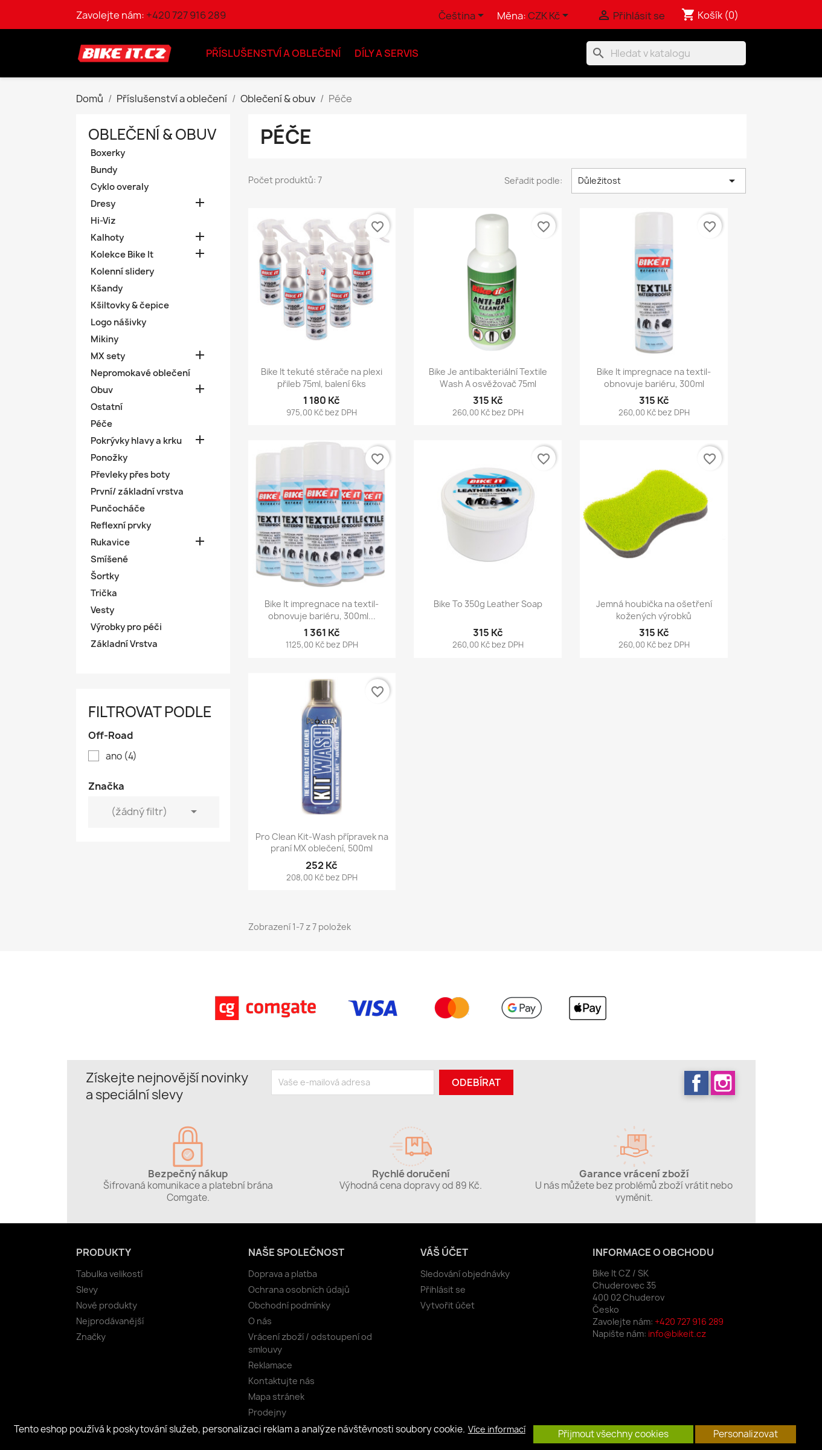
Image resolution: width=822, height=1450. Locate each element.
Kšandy (107, 288)
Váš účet (444, 1252)
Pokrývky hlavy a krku (136, 441)
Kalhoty (107, 238)
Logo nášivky (118, 322)
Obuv (102, 390)
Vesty (102, 610)
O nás (260, 1321)
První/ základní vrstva (137, 492)
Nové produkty (106, 1305)
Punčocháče (118, 508)
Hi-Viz (103, 221)
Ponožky (109, 458)
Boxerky (108, 153)
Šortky (105, 576)
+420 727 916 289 (186, 15)
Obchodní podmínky (289, 1305)
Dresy (103, 204)
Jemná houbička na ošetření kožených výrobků (654, 610)
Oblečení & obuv (152, 134)
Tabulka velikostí (109, 1273)
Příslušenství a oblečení (273, 53)
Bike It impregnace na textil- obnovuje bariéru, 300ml (654, 377)
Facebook (696, 1083)
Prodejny (267, 1412)
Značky (91, 1336)
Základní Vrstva (124, 644)
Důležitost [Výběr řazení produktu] (658, 181)
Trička (104, 593)
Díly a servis (387, 53)
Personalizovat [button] (745, 1434)
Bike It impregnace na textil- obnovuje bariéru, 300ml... (322, 610)
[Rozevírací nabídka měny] (550, 16)
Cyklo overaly (120, 187)
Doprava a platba (282, 1273)
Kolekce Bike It (122, 255)
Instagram (723, 1083)
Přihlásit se (443, 1289)
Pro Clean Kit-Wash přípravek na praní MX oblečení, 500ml (321, 842)
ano (121, 756)
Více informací (496, 1429)
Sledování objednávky (465, 1273)
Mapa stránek (276, 1396)
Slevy (87, 1289)
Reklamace (270, 1365)
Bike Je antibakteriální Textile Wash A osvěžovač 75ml (488, 377)
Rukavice (110, 542)
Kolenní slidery (122, 271)
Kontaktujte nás (281, 1381)
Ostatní (107, 407)
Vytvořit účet (447, 1305)
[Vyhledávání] (666, 53)
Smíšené (109, 559)
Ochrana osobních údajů (299, 1289)
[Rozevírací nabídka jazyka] (463, 16)
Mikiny (104, 339)
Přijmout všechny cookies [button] (613, 1434)
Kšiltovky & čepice (130, 305)
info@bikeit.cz (677, 1333)
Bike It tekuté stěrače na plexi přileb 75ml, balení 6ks (321, 377)
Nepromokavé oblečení (140, 373)
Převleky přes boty (130, 475)
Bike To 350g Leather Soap (488, 604)
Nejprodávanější (110, 1321)
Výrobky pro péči (126, 627)
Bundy (104, 170)
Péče (101, 424)
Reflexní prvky (121, 525)
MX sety (108, 356)
